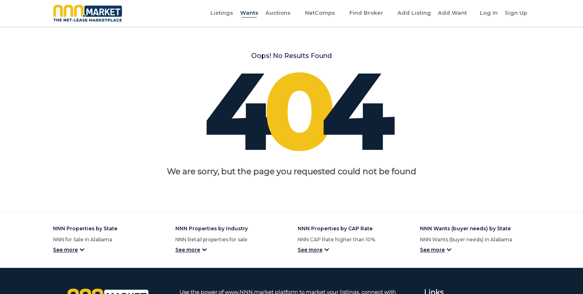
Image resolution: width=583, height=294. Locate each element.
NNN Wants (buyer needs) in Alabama (466, 239)
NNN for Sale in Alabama (82, 239)
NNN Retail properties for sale (211, 239)
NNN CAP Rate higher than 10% (336, 239)
